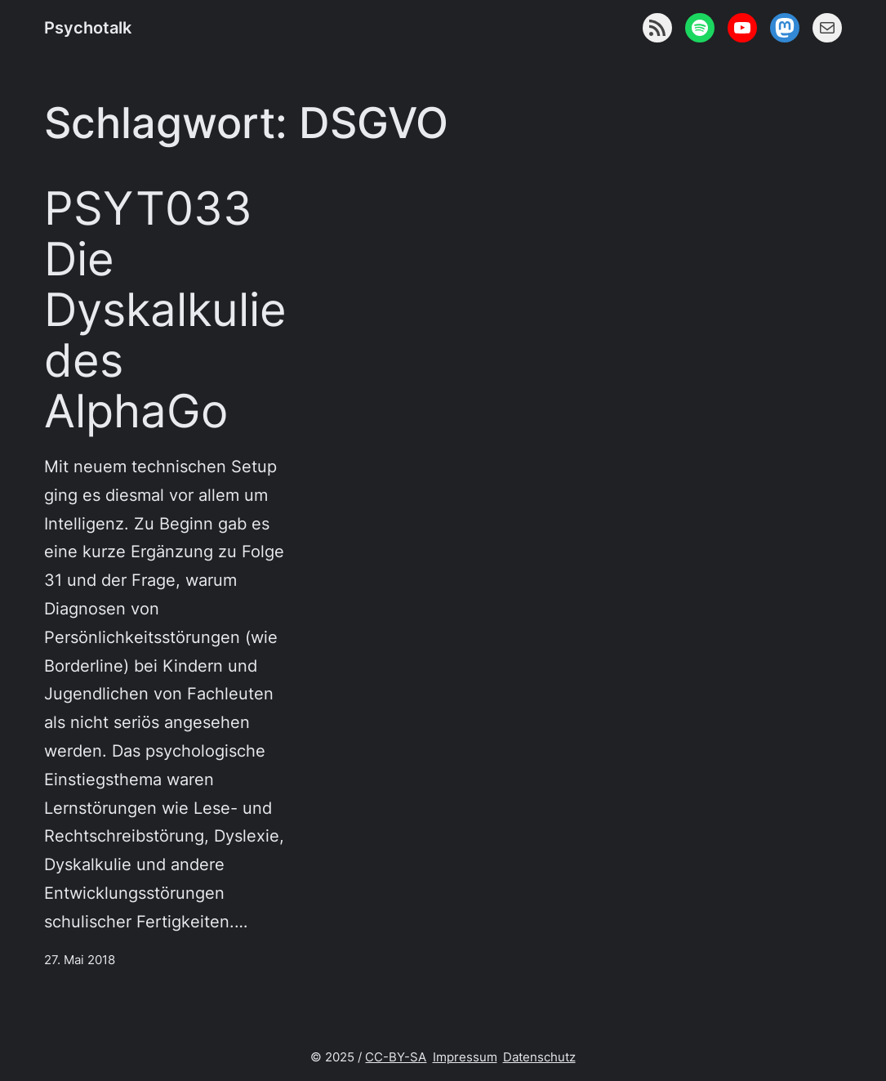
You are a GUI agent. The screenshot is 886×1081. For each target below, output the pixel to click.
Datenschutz (539, 1057)
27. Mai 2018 (79, 959)
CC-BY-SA (395, 1057)
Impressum (465, 1057)
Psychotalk (87, 27)
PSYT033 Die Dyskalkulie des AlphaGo (165, 309)
